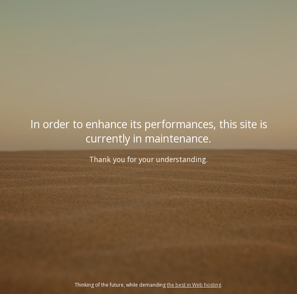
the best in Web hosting (194, 284)
